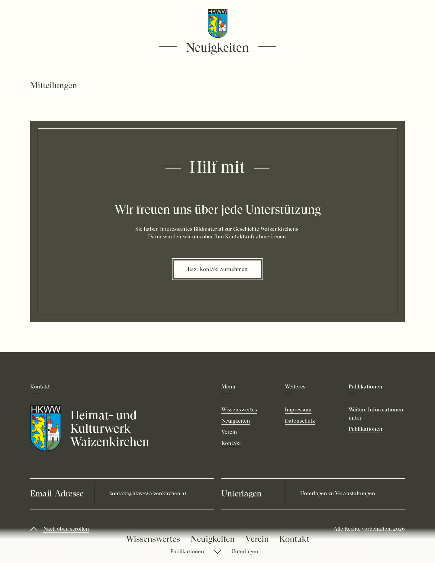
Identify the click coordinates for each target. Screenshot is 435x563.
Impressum (298, 409)
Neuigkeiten (213, 539)
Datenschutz (300, 420)
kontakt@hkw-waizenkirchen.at (147, 493)
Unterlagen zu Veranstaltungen (337, 493)
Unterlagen (244, 551)
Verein (257, 539)
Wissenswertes (153, 539)
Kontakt (294, 539)
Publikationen (187, 551)
